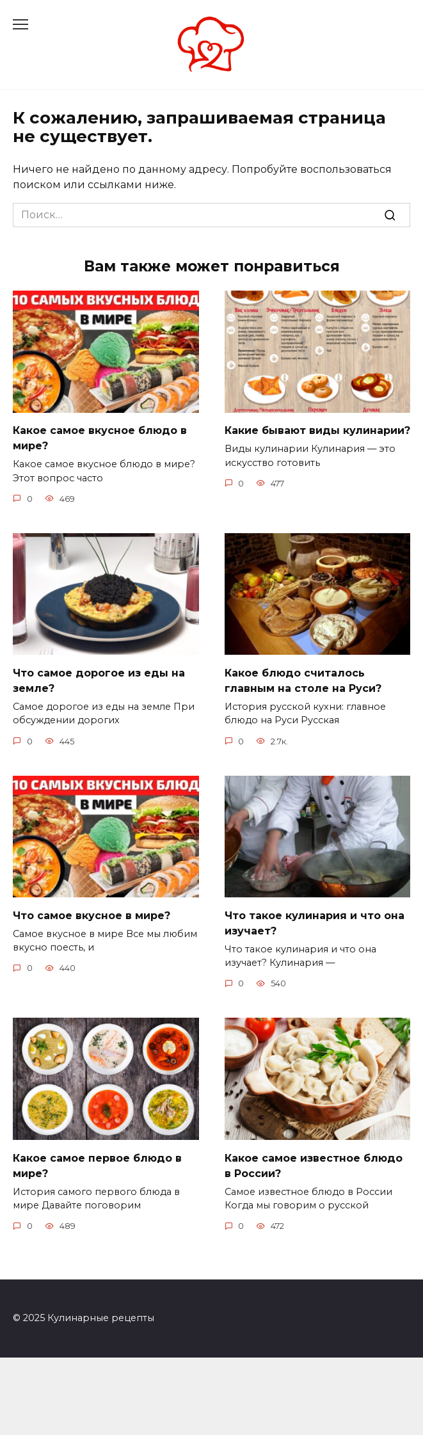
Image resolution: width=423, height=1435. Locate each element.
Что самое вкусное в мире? (91, 915)
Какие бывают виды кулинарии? (317, 430)
